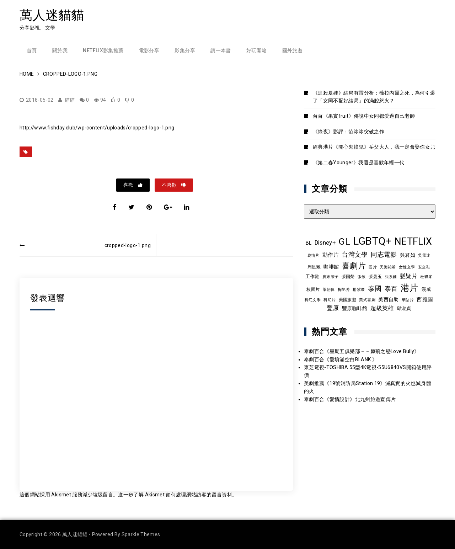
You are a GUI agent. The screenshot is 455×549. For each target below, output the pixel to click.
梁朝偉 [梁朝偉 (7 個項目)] (329, 289)
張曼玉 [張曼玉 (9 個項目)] (375, 276)
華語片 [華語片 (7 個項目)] (408, 300)
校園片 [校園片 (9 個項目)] (313, 289)
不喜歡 (170, 185)
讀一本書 (220, 50)
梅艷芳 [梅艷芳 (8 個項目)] (344, 289)
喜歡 (128, 185)
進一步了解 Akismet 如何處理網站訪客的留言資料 (175, 494)
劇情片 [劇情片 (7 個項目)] (313, 255)
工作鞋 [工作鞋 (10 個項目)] (312, 276)
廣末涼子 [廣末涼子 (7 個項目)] (330, 276)
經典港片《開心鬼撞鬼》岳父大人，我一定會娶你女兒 (374, 147)
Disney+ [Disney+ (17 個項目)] (325, 242)
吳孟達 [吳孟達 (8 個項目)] (424, 255)
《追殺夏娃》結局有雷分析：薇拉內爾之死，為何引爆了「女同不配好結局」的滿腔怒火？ (374, 96)
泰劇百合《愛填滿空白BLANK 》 (340, 359)
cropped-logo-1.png (128, 245)
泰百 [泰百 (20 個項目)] (391, 288)
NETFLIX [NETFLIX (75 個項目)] (413, 241)
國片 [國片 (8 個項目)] (373, 267)
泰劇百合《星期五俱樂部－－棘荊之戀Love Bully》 (361, 351)
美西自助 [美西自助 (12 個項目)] (388, 299)
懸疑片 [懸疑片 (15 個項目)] (408, 276)
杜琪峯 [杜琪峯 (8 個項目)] (426, 276)
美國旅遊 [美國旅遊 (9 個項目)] (347, 299)
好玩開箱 (256, 50)
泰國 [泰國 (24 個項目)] (375, 289)
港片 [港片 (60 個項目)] (410, 288)
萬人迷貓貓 (52, 15)
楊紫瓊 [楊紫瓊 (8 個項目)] (359, 289)
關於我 (60, 50)
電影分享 (149, 50)
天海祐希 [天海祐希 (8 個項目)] (388, 267)
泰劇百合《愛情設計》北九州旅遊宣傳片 (350, 399)
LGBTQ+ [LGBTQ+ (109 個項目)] (372, 241)
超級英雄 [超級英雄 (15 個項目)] (382, 308)
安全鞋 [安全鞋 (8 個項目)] (424, 267)
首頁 (32, 50)
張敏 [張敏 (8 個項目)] (362, 276)
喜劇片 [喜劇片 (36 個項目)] (354, 265)
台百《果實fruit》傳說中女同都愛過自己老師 (364, 116)
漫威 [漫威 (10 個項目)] (426, 289)
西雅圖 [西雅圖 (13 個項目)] (425, 299)
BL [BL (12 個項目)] (309, 243)
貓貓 (70, 100)
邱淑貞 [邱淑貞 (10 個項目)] (404, 308)
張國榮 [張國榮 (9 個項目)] (348, 276)
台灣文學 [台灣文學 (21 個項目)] (355, 254)
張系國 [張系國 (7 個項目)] (391, 276)
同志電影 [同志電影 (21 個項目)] (384, 254)
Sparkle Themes (141, 534)
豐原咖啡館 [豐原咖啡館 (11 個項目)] (355, 308)
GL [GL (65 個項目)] (344, 241)
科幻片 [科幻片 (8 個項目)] (329, 299)
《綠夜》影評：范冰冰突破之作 (348, 131)
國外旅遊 (292, 50)
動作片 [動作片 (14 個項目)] (330, 255)
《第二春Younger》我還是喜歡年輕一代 (358, 162)
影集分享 (185, 50)
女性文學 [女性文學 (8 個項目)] (407, 267)
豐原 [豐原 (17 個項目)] (333, 308)
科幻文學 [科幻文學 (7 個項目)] (313, 300)
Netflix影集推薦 (103, 50)
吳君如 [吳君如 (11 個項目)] (407, 255)
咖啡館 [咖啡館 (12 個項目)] (331, 267)
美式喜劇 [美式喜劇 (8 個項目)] (367, 299)
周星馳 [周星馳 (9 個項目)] (314, 267)
